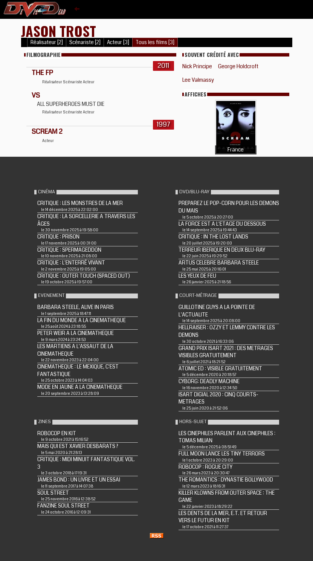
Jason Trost (58, 31)
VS (36, 95)
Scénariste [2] (85, 42)
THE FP (42, 73)
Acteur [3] (118, 42)
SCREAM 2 (47, 131)
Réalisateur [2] (47, 42)
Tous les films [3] (155, 42)
